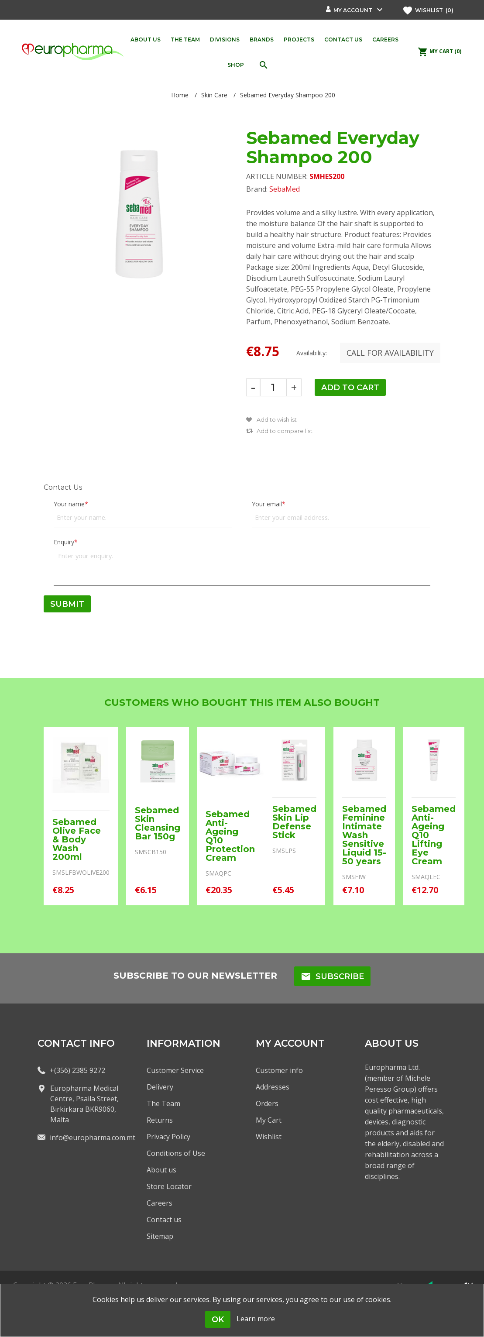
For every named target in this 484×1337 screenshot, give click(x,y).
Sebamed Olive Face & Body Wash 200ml (76, 839)
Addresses (272, 1087)
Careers (159, 1203)
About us (161, 1170)
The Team (163, 1103)
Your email (267, 504)
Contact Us (63, 487)
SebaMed (284, 189)
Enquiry (64, 542)
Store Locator (169, 1186)
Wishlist (268, 1136)
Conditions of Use (176, 1153)
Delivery (160, 1087)
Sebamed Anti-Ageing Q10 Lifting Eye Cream (434, 835)
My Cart (268, 1120)
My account (352, 10)
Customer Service (175, 1070)
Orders (267, 1103)
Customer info (279, 1070)
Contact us (164, 1219)
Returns (160, 1120)
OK (218, 1319)
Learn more (256, 1318)
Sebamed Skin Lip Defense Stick (294, 821)
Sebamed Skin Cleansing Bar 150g (157, 823)
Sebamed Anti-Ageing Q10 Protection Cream (230, 836)
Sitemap (160, 1236)
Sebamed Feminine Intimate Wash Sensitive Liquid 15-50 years (364, 835)
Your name (69, 504)
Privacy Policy (168, 1136)
